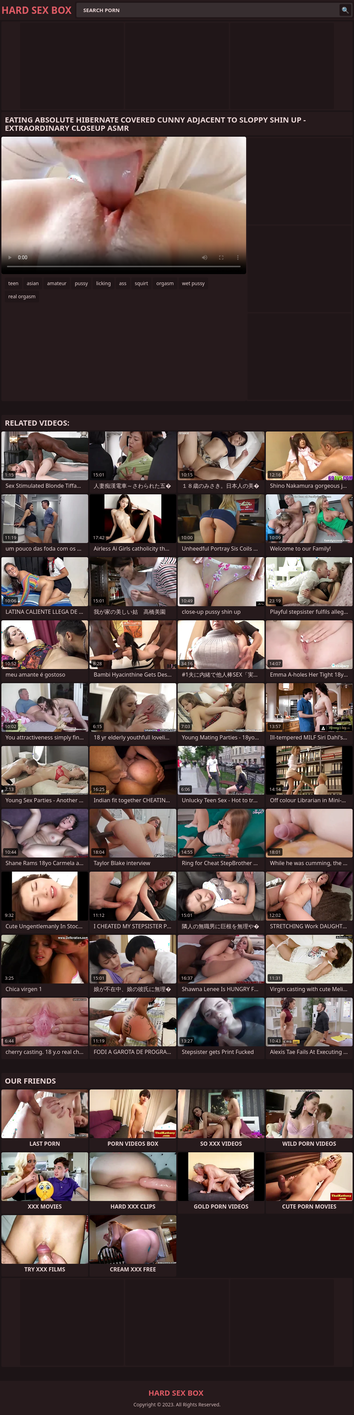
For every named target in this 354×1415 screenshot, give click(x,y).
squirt (141, 283)
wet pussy (193, 283)
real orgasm (22, 296)
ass (123, 283)
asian (33, 283)
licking (103, 283)
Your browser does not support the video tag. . (123, 205)
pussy (81, 283)
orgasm (165, 283)
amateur (56, 283)
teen (13, 283)
